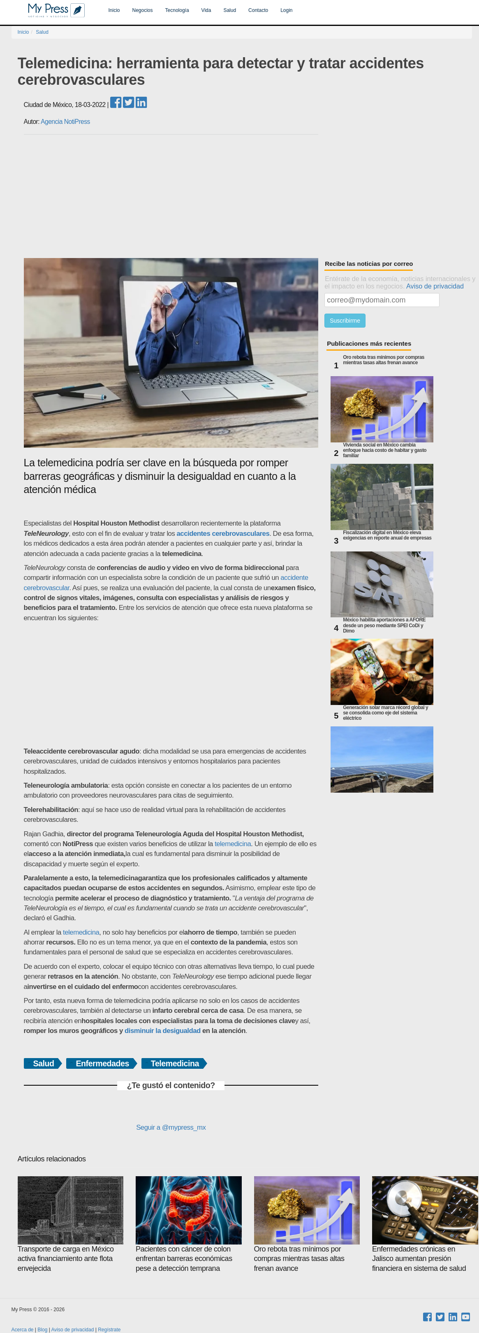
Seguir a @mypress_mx (171, 1127)
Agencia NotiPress (65, 121)
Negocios (142, 10)
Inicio (114, 10)
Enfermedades (102, 1063)
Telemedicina (175, 1063)
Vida (206, 10)
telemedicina (233, 844)
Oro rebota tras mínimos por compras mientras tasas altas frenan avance (383, 360)
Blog (42, 1330)
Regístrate (109, 1330)
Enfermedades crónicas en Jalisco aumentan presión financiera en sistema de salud (425, 1224)
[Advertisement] (248, 196)
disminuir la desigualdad (163, 1031)
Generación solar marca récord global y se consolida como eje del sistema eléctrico (385, 713)
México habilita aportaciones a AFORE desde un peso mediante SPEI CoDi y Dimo (384, 625)
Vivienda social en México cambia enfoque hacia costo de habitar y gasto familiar (384, 450)
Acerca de (23, 1330)
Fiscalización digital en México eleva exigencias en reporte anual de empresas (387, 535)
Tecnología (177, 10)
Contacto (258, 10)
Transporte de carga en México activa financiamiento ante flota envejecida (71, 1224)
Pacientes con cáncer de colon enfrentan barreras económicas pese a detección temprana (189, 1224)
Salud (229, 10)
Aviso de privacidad (435, 286)
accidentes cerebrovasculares (223, 533)
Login (286, 10)
